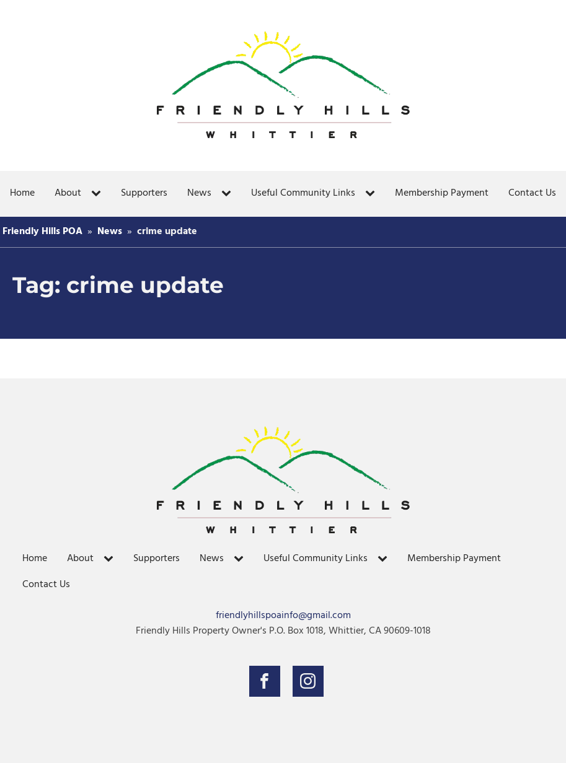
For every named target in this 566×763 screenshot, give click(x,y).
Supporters (144, 193)
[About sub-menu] (98, 194)
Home (22, 193)
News (199, 193)
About (68, 193)
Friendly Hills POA (42, 232)
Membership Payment (442, 193)
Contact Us (532, 193)
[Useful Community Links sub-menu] (372, 194)
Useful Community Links (303, 193)
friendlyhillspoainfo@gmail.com (283, 616)
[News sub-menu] (228, 194)
